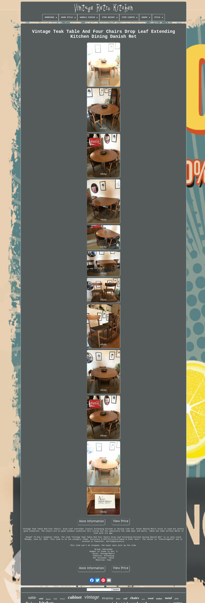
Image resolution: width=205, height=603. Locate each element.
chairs (134, 598)
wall (125, 598)
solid (41, 598)
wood (150, 598)
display (107, 598)
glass (143, 599)
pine (177, 598)
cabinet (75, 597)
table (32, 597)
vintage (91, 597)
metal (168, 598)
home (118, 599)
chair (55, 599)
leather (159, 599)
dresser (62, 599)
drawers (48, 599)
